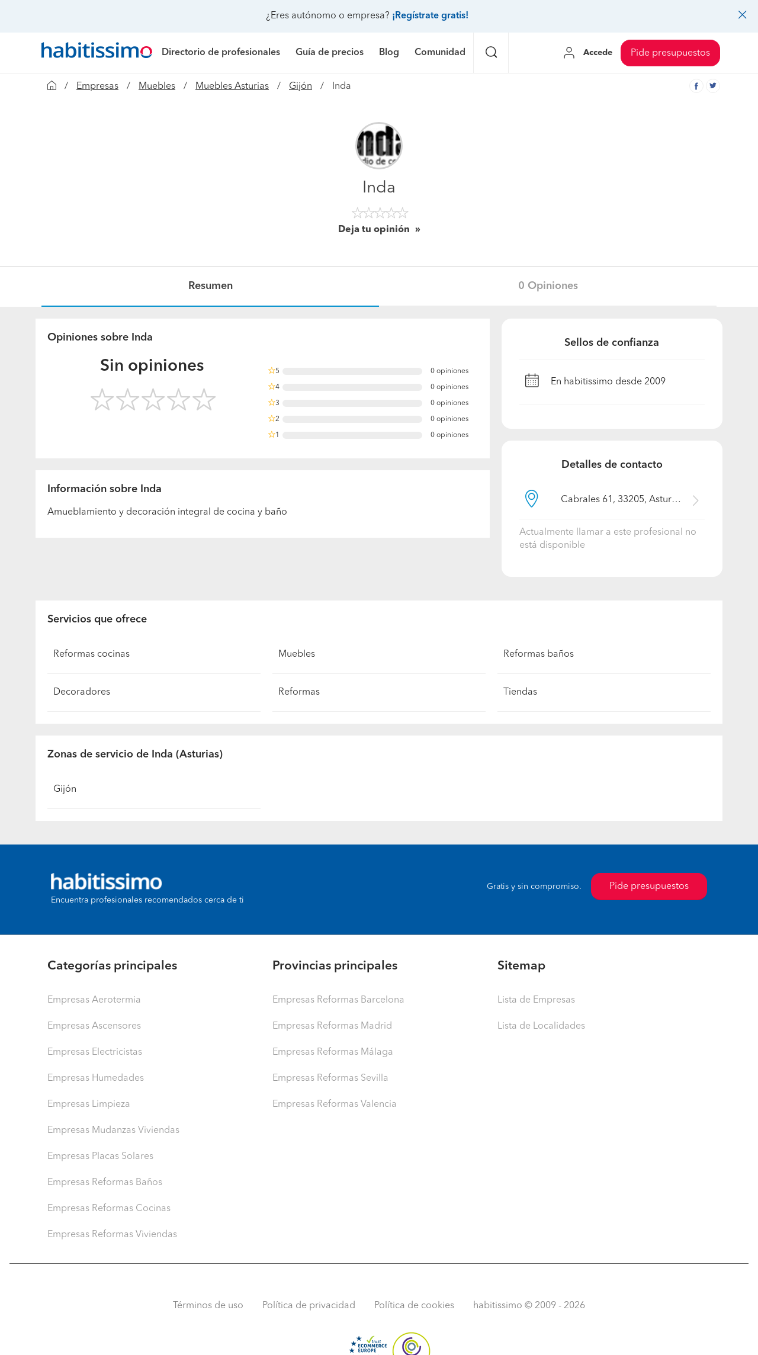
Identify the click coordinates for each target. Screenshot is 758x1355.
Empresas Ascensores (94, 1026)
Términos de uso (208, 1306)
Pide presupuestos (670, 53)
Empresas (97, 86)
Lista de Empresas (536, 1000)
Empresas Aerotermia (94, 1000)
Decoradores (81, 692)
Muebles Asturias (232, 86)
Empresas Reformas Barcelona (338, 1000)
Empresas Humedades (95, 1078)
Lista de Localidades (541, 1026)
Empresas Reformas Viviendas (112, 1235)
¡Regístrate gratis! (430, 16)
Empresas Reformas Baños (104, 1182)
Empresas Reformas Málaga (332, 1052)
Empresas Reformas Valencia (334, 1104)
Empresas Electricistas (94, 1052)
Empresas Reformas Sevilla (330, 1078)
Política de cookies (414, 1306)
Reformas (299, 692)
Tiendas (520, 692)
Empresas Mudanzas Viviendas (113, 1130)
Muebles (157, 86)
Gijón (300, 86)
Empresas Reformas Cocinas (109, 1208)
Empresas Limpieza (88, 1104)
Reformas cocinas (91, 654)
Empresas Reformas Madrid (332, 1026)
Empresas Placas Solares (100, 1156)
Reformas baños (538, 654)
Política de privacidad (308, 1306)
